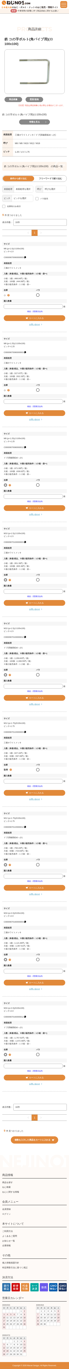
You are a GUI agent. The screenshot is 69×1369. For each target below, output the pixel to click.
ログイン (6, 1214)
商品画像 (13, 99)
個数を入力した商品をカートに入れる (34, 1140)
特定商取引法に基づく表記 (15, 1267)
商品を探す (7, 1182)
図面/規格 (34, 99)
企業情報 (6, 1245)
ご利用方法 (7, 1231)
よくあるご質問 (9, 1236)
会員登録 (6, 1209)
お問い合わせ (34, 324)
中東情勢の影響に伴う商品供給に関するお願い (35, 11)
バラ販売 (44, 198)
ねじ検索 (6, 1187)
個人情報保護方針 (10, 1262)
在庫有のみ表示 (14, 206)
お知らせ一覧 (8, 1241)
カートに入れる (34, 318)
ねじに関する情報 (10, 1192)
